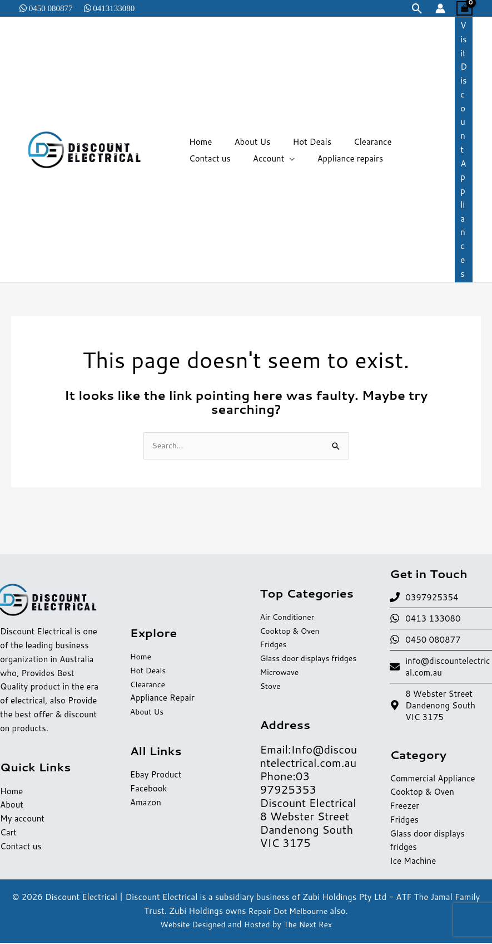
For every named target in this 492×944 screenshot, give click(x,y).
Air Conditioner (289, 611)
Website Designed (190, 925)
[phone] (424, 598)
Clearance (149, 685)
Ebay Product (156, 775)
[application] (223, 158)
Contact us (21, 847)
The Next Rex (311, 925)
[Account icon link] (440, 8)
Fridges (274, 638)
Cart (8, 833)
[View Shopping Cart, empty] (464, 8)
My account (22, 819)
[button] (417, 9)
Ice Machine (413, 862)
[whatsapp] (425, 619)
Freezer (404, 807)
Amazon (145, 803)
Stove (271, 694)
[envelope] (441, 667)
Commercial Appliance (432, 779)
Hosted (257, 925)
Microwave (281, 680)
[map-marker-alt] (441, 705)
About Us (148, 712)
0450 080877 (50, 8)
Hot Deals (149, 671)
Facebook (148, 789)
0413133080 (113, 8)
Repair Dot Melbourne (288, 912)
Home (11, 792)
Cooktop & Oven (292, 624)
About (11, 805)
